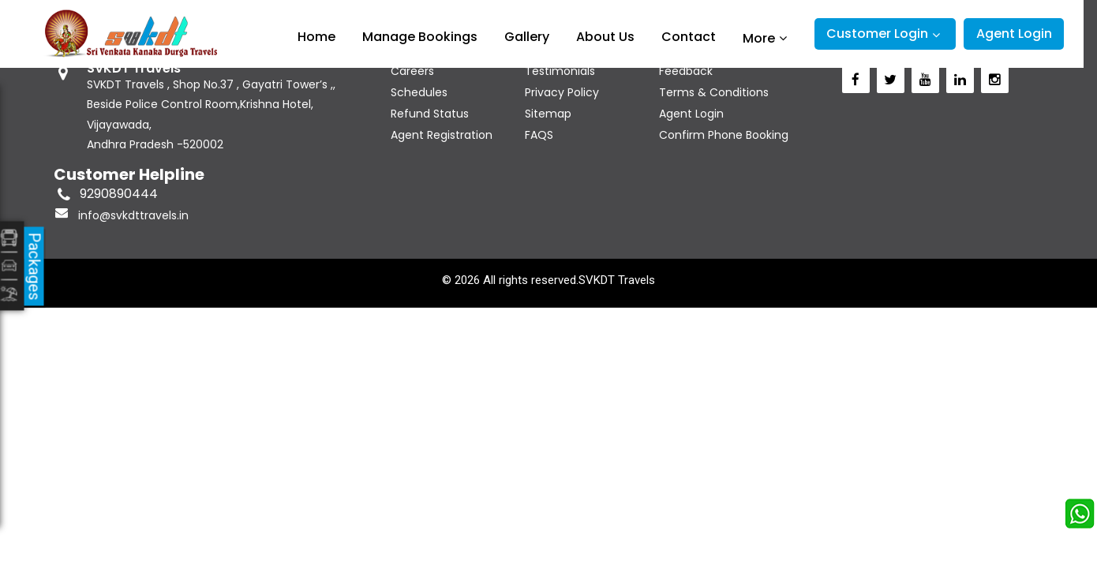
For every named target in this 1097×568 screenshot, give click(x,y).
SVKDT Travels (616, 280)
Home (316, 37)
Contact (688, 37)
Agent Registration (441, 135)
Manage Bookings (419, 37)
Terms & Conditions (714, 92)
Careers (412, 71)
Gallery (526, 37)
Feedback (686, 71)
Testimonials (560, 71)
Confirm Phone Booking (723, 135)
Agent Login (1014, 33)
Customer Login (877, 33)
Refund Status (430, 113)
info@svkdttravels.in (133, 215)
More (759, 38)
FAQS (539, 135)
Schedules (419, 92)
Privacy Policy (562, 92)
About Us (605, 37)
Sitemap (548, 113)
